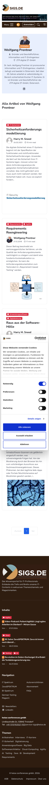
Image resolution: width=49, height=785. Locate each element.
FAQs (29, 691)
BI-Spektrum (8, 691)
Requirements (8, 757)
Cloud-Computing (30, 749)
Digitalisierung (22, 741)
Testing (7, 653)
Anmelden (29, 24)
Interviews (20, 737)
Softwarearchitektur (11, 749)
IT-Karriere (31, 737)
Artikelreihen (8, 737)
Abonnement (32, 686)
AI (16, 653)
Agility (6, 617)
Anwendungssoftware (12, 745)
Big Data (27, 745)
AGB (6, 779)
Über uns (42, 779)
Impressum (31, 779)
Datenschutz (17, 779)
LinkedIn (7, 710)
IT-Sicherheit (8, 741)
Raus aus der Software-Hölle (23, 325)
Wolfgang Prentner (24, 238)
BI (21, 753)
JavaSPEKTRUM (9, 686)
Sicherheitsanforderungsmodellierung (24, 131)
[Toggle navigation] (8, 25)
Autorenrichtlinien (35, 682)
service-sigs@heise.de (35, 724)
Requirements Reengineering (16, 230)
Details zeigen (34, 419)
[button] (38, 24)
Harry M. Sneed (22, 139)
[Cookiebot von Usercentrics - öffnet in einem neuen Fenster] (35, 338)
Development (29, 753)
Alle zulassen (24, 427)
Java (6, 635)
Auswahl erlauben (24, 435)
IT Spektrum (7, 682)
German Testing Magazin (9, 696)
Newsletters (9, 706)
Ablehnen (24, 444)
